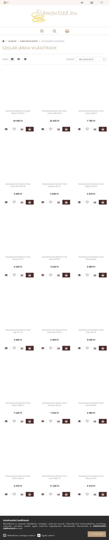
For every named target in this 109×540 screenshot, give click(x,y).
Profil (91, 2)
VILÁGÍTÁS (12, 41)
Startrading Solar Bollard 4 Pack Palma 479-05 (91, 477)
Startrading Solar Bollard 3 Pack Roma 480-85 (91, 404)
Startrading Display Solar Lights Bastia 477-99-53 (18, 112)
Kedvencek (101, 2)
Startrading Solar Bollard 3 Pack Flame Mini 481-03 (54, 331)
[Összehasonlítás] (22, 129)
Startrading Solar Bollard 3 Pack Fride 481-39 (91, 331)
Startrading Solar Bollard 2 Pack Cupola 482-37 (91, 112)
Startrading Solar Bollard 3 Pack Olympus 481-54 (54, 404)
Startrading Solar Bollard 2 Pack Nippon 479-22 (91, 185)
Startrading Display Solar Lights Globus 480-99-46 (54, 112)
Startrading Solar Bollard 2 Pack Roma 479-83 (54, 258)
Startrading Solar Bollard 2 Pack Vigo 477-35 (17, 331)
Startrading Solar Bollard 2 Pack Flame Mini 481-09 (17, 185)
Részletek (6, 129)
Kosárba (30, 129)
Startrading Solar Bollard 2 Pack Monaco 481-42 (54, 185)
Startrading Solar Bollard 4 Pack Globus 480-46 (17, 477)
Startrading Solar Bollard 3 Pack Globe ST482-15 (17, 404)
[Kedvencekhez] (14, 129)
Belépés (82, 2)
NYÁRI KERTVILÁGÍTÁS (29, 41)
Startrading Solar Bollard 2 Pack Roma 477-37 (17, 258)
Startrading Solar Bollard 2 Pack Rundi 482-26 (91, 258)
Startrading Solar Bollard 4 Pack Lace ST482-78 (54, 477)
